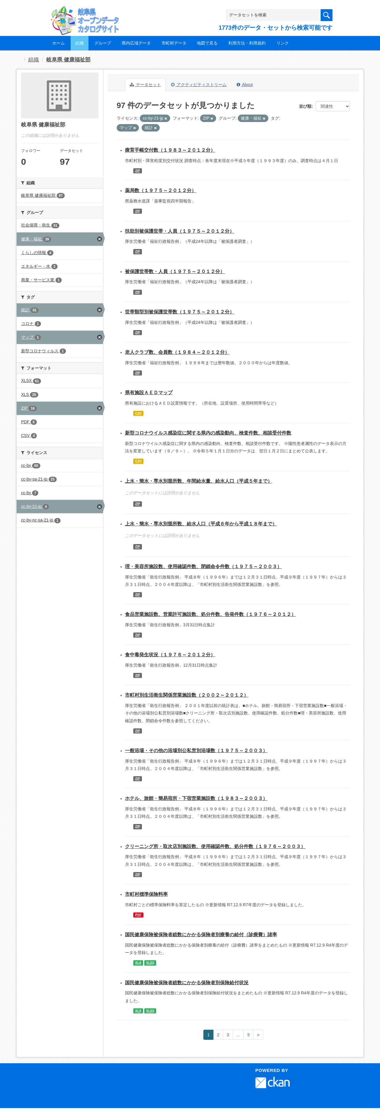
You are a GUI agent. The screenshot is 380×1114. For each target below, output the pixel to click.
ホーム (58, 43)
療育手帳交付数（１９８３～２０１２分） (170, 150)
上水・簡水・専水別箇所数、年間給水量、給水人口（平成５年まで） (198, 481)
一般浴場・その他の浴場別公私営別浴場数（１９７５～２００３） (196, 750)
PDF (138, 915)
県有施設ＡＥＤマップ (148, 392)
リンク (282, 43)
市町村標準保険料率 (146, 894)
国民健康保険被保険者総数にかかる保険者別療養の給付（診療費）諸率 (201, 934)
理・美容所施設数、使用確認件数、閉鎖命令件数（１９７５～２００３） (203, 566)
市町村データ (174, 43)
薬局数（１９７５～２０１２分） (160, 190)
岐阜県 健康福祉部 (68, 60)
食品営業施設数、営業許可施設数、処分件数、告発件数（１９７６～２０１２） (210, 614)
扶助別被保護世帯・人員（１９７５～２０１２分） (179, 231)
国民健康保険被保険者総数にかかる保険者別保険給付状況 (186, 982)
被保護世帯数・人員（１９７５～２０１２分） (175, 271)
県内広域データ (136, 43)
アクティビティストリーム (199, 84)
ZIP (137, 170)
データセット (145, 84)
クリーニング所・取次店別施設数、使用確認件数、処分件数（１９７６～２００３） (215, 846)
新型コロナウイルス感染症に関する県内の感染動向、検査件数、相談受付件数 (208, 432)
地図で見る (207, 43)
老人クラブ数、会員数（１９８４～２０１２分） (177, 352)
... (238, 1034)
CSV (138, 413)
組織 (79, 43)
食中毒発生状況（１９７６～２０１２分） (170, 654)
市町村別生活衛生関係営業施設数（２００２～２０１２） (186, 695)
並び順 (305, 106)
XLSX (150, 962)
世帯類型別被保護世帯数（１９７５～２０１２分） (179, 311)
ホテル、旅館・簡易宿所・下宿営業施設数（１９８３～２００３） (196, 798)
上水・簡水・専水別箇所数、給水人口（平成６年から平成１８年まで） (201, 523)
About (245, 84)
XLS (138, 962)
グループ (102, 43)
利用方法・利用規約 (247, 43)
